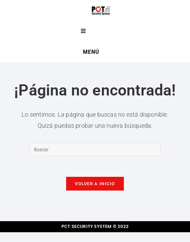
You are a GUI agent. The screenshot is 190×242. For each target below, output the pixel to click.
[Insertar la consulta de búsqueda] (95, 149)
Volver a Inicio (95, 183)
